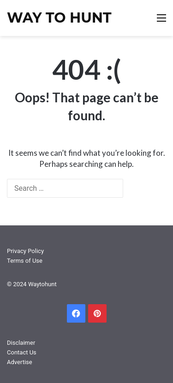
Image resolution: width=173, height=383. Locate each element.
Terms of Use (24, 260)
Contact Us (21, 352)
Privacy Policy (25, 250)
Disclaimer (21, 342)
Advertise (19, 362)
